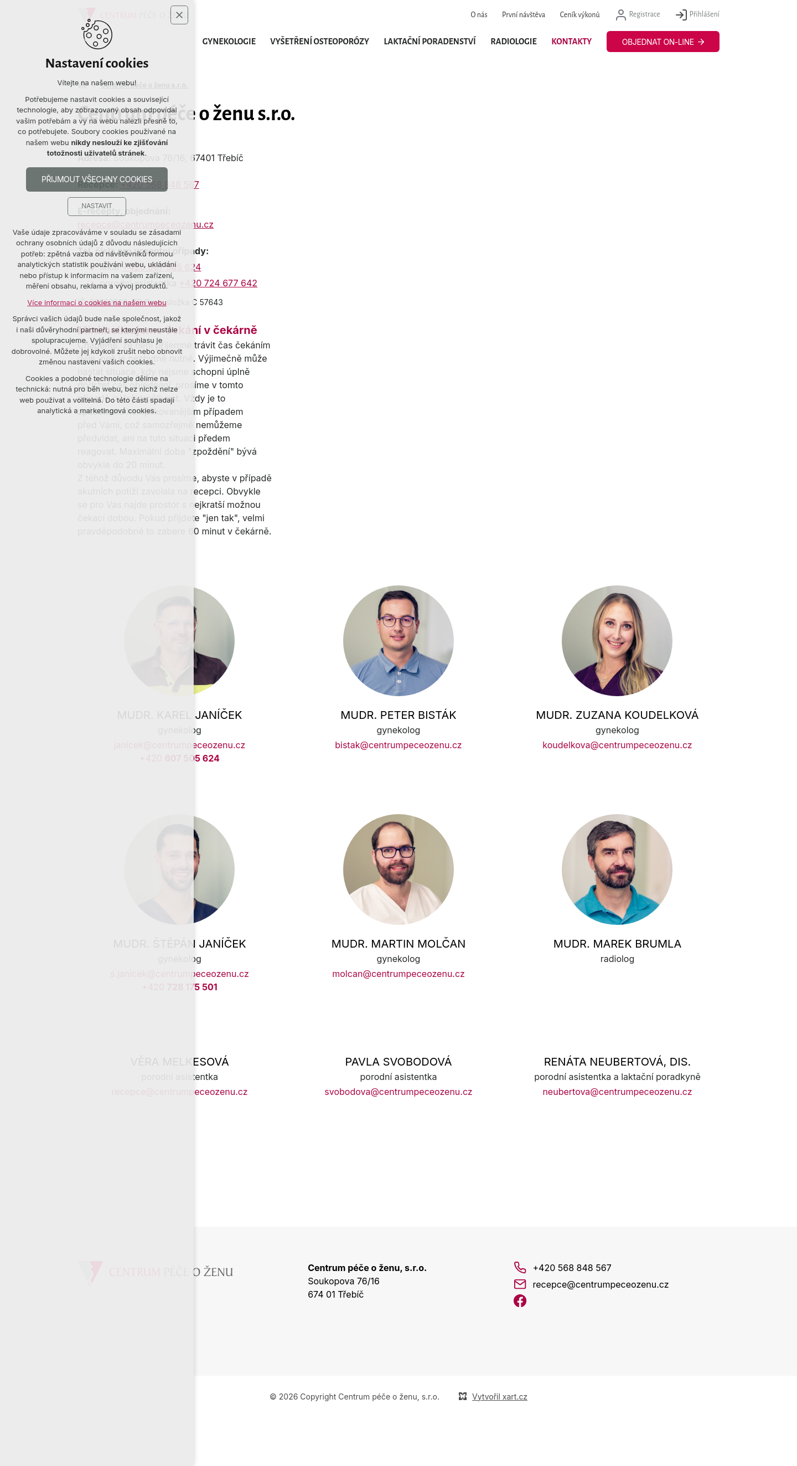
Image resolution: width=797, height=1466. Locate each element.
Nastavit (96, 207)
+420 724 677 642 (218, 283)
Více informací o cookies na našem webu (96, 303)
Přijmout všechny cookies (97, 179)
